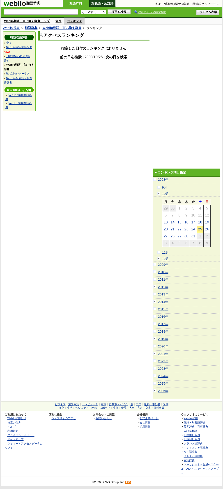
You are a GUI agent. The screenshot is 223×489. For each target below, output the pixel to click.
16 (186, 222)
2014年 (163, 302)
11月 (165, 252)
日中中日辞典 (192, 435)
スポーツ (104, 407)
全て (9, 43)
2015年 (163, 309)
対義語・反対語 (102, 3)
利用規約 (12, 430)
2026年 (163, 391)
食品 (123, 407)
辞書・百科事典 (154, 407)
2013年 (163, 294)
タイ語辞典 (190, 451)
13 (166, 222)
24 (193, 229)
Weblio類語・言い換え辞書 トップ (27, 21)
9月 (164, 187)
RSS (128, 482)
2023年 (163, 368)
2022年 (163, 361)
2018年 (163, 331)
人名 (132, 407)
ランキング (74, 21)
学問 (165, 404)
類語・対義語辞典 (194, 422)
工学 (138, 404)
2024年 (163, 376)
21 (172, 229)
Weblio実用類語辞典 (19, 47)
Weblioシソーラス (18, 73)
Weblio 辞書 (11, 28)
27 (166, 236)
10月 (165, 194)
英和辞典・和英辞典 (196, 426)
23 (186, 229)
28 (172, 236)
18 (200, 222)
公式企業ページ (149, 418)
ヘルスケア (82, 407)
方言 (140, 407)
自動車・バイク (118, 404)
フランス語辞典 (193, 443)
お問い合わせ (104, 418)
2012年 (163, 287)
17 (193, 222)
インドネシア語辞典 (196, 447)
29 (179, 236)
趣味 (94, 407)
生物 (115, 407)
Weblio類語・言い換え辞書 (61, 28)
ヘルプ (11, 426)
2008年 (163, 179)
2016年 (163, 316)
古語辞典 (189, 460)
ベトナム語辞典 (193, 456)
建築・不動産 (152, 404)
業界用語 (73, 404)
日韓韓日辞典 (192, 439)
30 (186, 236)
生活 (69, 407)
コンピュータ (90, 404)
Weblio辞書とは (16, 418)
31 (193, 236)
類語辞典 (75, 3)
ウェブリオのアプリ (63, 418)
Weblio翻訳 (190, 430)
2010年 (163, 272)
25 (200, 229)
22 (179, 229)
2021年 (163, 354)
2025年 (163, 383)
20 (166, 229)
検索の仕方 (14, 422)
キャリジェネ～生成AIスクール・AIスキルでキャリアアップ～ (200, 468)
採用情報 (145, 426)
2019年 (163, 339)
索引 (58, 21)
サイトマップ (15, 439)
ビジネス (60, 404)
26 (207, 229)
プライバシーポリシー (20, 435)
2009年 (163, 264)
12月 (165, 259)
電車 (103, 404)
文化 (61, 407)
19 (207, 222)
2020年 (163, 346)
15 (179, 222)
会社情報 (145, 422)
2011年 (163, 279)
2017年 (163, 324)
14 (172, 222)
